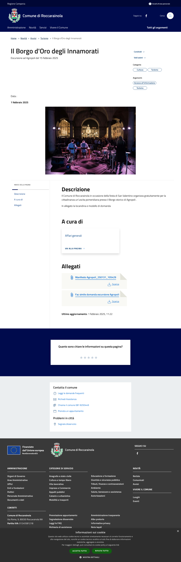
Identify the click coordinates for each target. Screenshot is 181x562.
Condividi (140, 52)
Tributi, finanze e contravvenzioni (107, 484)
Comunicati (138, 480)
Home (13, 38)
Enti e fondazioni (15, 488)
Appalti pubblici (57, 492)
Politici (10, 492)
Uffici (10, 484)
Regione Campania (16, 3)
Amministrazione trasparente (105, 515)
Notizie (136, 476)
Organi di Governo (16, 476)
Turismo (44, 38)
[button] (90, 557)
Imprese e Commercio (60, 488)
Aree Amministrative (17, 480)
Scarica (113, 284)
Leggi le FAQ (55, 523)
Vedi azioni (140, 57)
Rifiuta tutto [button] (102, 551)
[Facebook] (145, 16)
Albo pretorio (97, 519)
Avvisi (33, 38)
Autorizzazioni (98, 495)
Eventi (136, 501)
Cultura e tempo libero (60, 480)
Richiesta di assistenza (60, 527)
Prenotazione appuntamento (63, 515)
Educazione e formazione (103, 476)
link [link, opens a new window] (117, 545)
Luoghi (136, 497)
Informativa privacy (100, 523)
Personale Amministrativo (20, 496)
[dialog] (90, 545)
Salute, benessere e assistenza (106, 491)
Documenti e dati (15, 500)
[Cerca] (170, 15)
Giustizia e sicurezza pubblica (105, 480)
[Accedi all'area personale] (159, 3)
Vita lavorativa (56, 484)
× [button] (178, 531)
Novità (24, 38)
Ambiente (96, 488)
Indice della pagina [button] (22, 184)
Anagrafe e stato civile (60, 476)
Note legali (96, 527)
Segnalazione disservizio (61, 519)
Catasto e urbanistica (59, 496)
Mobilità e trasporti (58, 500)
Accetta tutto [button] (80, 551)
